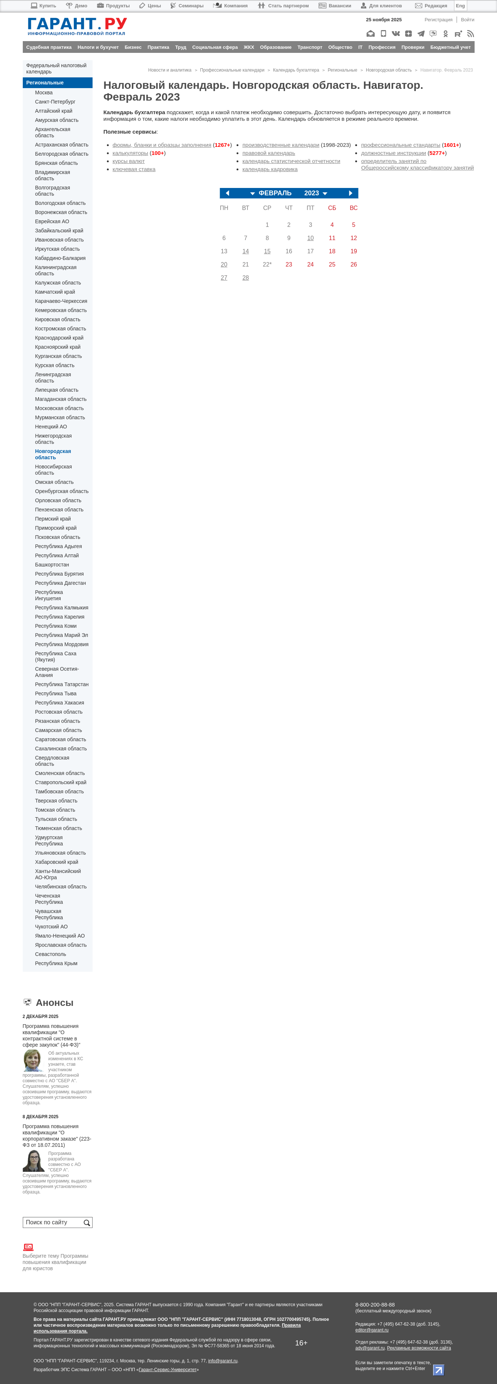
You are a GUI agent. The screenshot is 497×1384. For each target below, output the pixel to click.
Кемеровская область (61, 310)
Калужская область (58, 283)
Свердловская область (52, 761)
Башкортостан (52, 565)
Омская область (54, 482)
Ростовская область (59, 712)
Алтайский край (54, 111)
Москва (44, 92)
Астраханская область (62, 145)
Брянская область (56, 163)
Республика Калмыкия (62, 608)
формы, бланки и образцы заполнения (162, 145)
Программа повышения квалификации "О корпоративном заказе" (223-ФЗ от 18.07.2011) (57, 1135)
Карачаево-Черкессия (61, 301)
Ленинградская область (53, 378)
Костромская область (60, 328)
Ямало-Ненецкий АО (60, 936)
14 (245, 251)
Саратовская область (60, 739)
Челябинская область (61, 887)
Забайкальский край (59, 230)
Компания (230, 5)
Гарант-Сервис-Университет (168, 1369)
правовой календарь (268, 153)
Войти (467, 19)
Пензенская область (59, 509)
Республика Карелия (59, 617)
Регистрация (439, 19)
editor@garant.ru (372, 1330)
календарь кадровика (270, 169)
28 (245, 278)
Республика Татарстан (62, 684)
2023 (311, 193)
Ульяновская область (60, 853)
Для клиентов (381, 5)
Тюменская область (58, 828)
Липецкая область (57, 390)
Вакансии (334, 5)
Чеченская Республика (49, 899)
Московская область (59, 408)
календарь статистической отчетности (291, 161)
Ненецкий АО (51, 427)
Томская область (55, 810)
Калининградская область (56, 270)
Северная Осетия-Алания (57, 672)
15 (267, 251)
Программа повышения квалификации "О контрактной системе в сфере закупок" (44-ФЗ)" (51, 1035)
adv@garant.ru (370, 1348)
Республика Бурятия (59, 574)
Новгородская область (53, 454)
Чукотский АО (51, 927)
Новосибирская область (53, 470)
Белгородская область (62, 154)
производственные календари (280, 145)
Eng (460, 5)
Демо (76, 5)
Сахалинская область (61, 748)
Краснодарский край (59, 338)
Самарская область (58, 730)
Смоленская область (60, 773)
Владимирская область (52, 175)
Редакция (431, 5)
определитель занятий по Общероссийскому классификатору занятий (417, 164)
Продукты (113, 5)
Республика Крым (56, 963)
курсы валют (129, 161)
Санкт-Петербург (55, 102)
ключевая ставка (134, 169)
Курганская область (58, 356)
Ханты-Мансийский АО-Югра (58, 874)
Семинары (187, 5)
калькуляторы (130, 153)
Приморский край (56, 528)
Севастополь (50, 954)
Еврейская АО (52, 221)
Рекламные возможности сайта (419, 1348)
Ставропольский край (61, 782)
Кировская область (57, 319)
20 (224, 264)
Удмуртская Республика (49, 840)
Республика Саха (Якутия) (55, 657)
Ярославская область (61, 945)
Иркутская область (57, 249)
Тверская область (56, 801)
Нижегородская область (53, 439)
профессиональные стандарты (400, 145)
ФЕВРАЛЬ (275, 193)
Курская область (55, 365)
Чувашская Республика (49, 914)
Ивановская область (59, 240)
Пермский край (53, 519)
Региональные (45, 83)
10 (310, 238)
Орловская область (58, 500)
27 (224, 278)
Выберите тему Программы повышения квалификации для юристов (56, 1256)
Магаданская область (61, 399)
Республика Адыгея (58, 546)
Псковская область (57, 537)
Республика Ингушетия (49, 595)
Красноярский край (58, 347)
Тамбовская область (59, 791)
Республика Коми (56, 626)
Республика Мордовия (62, 644)
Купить (43, 5)
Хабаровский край (57, 862)
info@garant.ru (223, 1360)
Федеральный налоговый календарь (56, 68)
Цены (150, 5)
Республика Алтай (57, 555)
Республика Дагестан (60, 583)
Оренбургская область (62, 491)
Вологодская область (60, 203)
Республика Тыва (56, 693)
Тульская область (56, 819)
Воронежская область (61, 212)
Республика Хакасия (59, 703)
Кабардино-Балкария (60, 258)
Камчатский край (55, 292)
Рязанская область (57, 721)
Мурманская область (60, 417)
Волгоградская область (52, 191)
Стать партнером (283, 5)
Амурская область (57, 120)
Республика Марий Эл (61, 635)
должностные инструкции (393, 153)
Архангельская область (53, 132)
